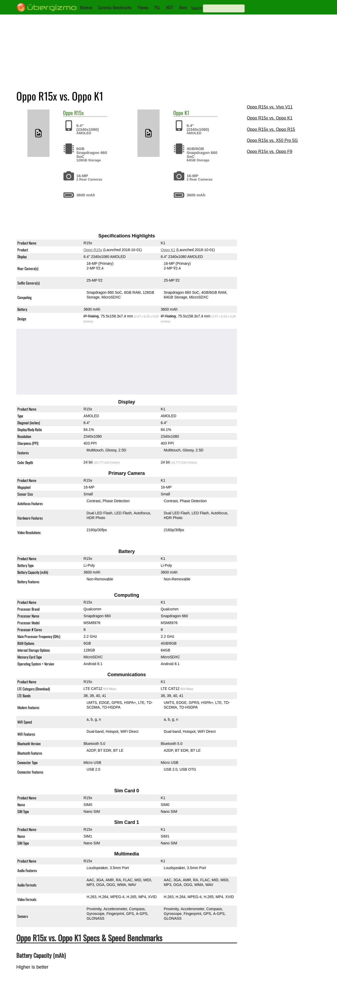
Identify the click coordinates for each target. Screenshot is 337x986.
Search (196, 8)
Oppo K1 (168, 250)
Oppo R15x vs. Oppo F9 (269, 151)
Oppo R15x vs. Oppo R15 (271, 129)
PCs (157, 7)
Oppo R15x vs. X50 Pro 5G (272, 140)
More (183, 7)
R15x (79, 113)
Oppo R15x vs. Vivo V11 (270, 107)
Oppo (68, 113)
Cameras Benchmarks (115, 7)
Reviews (86, 7)
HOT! (169, 7)
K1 (187, 113)
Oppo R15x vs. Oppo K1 (269, 118)
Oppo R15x (92, 250)
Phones (142, 7)
